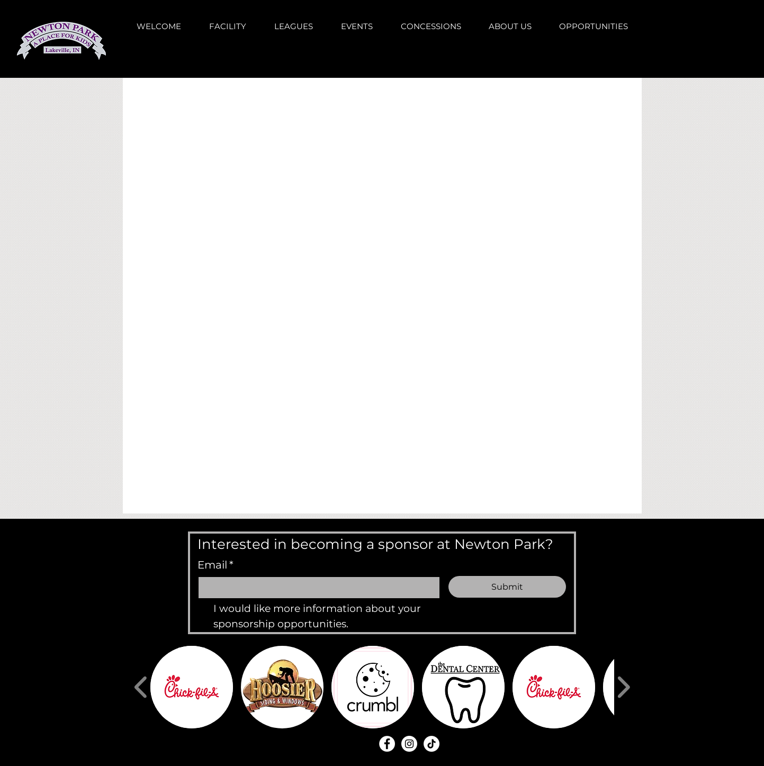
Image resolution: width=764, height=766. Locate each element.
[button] (191, 687)
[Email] (316, 587)
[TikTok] (431, 744)
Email (215, 565)
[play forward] (623, 687)
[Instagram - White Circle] (409, 744)
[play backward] (141, 687)
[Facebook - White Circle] (387, 744)
